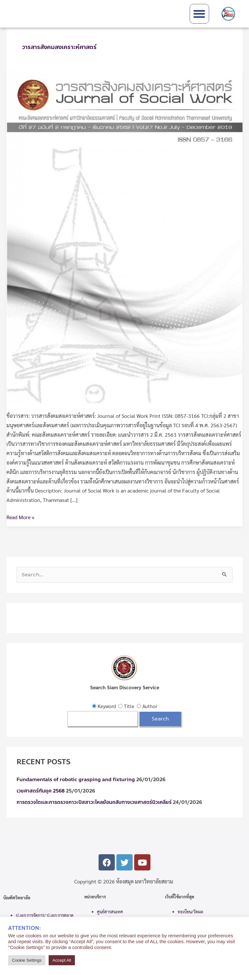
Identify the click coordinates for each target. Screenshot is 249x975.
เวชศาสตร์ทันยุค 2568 (41, 791)
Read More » (20, 516)
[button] (199, 14)
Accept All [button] (62, 960)
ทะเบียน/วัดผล (190, 911)
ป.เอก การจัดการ (30, 915)
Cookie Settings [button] (27, 960)
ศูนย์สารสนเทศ (110, 911)
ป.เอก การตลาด (60, 915)
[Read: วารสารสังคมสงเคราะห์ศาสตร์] (124, 235)
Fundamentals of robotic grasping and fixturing (76, 779)
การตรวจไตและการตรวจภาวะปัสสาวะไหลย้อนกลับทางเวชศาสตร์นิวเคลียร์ (94, 802)
